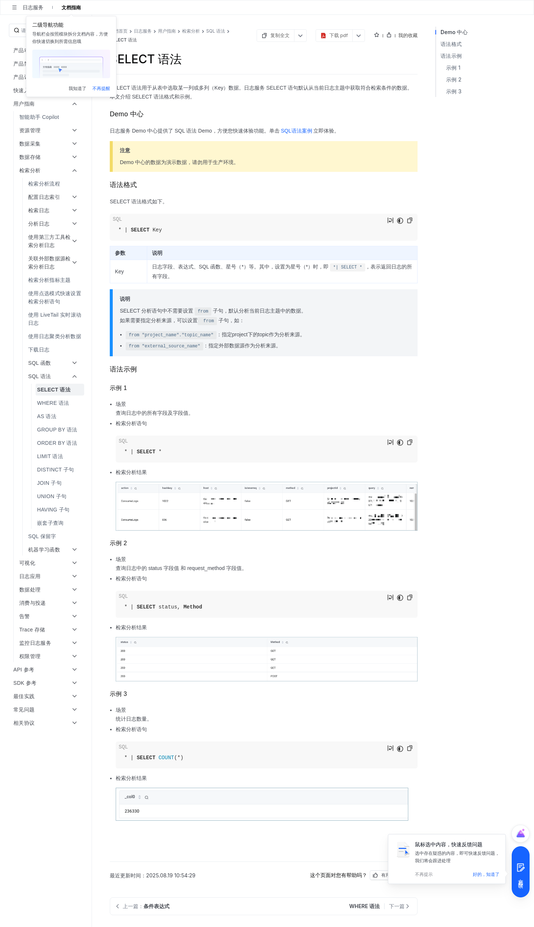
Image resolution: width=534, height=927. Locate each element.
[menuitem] (46, 117)
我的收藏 (408, 35)
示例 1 (453, 67)
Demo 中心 (454, 32)
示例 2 (454, 79)
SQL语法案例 (296, 131)
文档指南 (71, 7)
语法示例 (451, 56)
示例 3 (454, 91)
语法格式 (451, 44)
